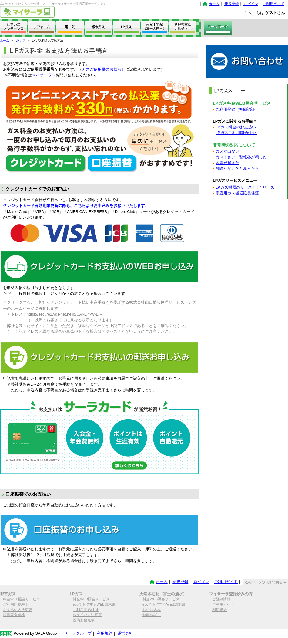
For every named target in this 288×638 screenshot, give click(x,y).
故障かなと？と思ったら (237, 168)
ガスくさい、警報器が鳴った (241, 157)
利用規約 (219, 610)
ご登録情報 (221, 599)
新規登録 (231, 4)
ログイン (250, 4)
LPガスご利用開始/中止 (236, 132)
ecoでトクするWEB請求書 (94, 604)
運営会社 (125, 633)
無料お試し (151, 615)
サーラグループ (78, 633)
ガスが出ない (227, 151)
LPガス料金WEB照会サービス (242, 103)
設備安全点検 (14, 615)
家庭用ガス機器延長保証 (237, 193)
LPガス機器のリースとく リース (245, 187)
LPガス (20, 40)
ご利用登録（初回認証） (237, 109)
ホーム (214, 4)
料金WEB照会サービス (21, 599)
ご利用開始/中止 (16, 604)
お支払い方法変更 (17, 610)
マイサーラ (42, 75)
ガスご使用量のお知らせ (103, 69)
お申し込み (151, 610)
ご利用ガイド (273, 4)
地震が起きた (227, 162)
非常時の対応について (234, 145)
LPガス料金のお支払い (236, 127)
